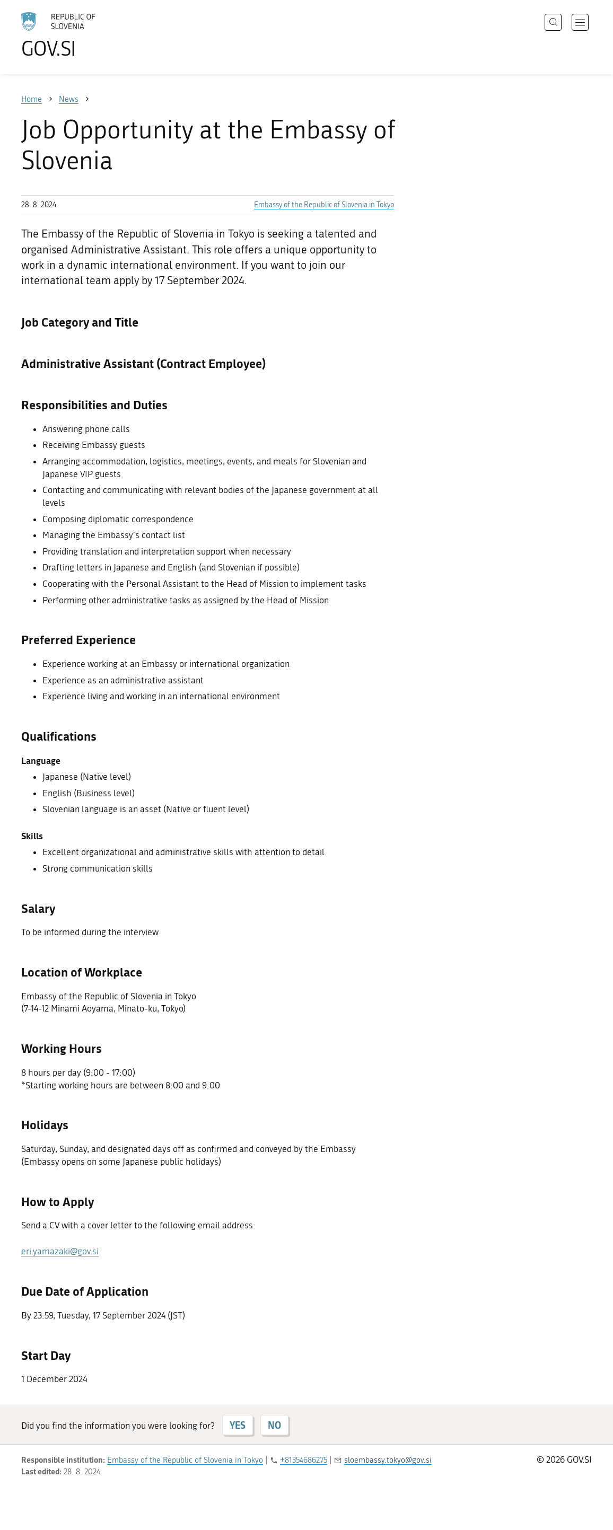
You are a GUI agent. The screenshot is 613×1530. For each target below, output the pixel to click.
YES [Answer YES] (238, 1425)
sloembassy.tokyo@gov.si (388, 1460)
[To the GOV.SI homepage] (88, 35)
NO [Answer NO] (274, 1425)
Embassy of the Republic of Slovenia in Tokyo (324, 204)
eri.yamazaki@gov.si (60, 1251)
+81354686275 (303, 1460)
